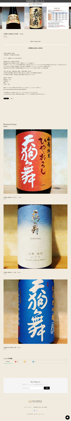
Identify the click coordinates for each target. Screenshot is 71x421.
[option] (35, 18)
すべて (8, 361)
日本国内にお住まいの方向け (35, 48)
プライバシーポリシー (28, 407)
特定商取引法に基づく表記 (38, 407)
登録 (47, 388)
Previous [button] (2, 18)
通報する (12, 98)
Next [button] (69, 18)
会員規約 (45, 407)
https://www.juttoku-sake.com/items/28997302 (15, 89)
